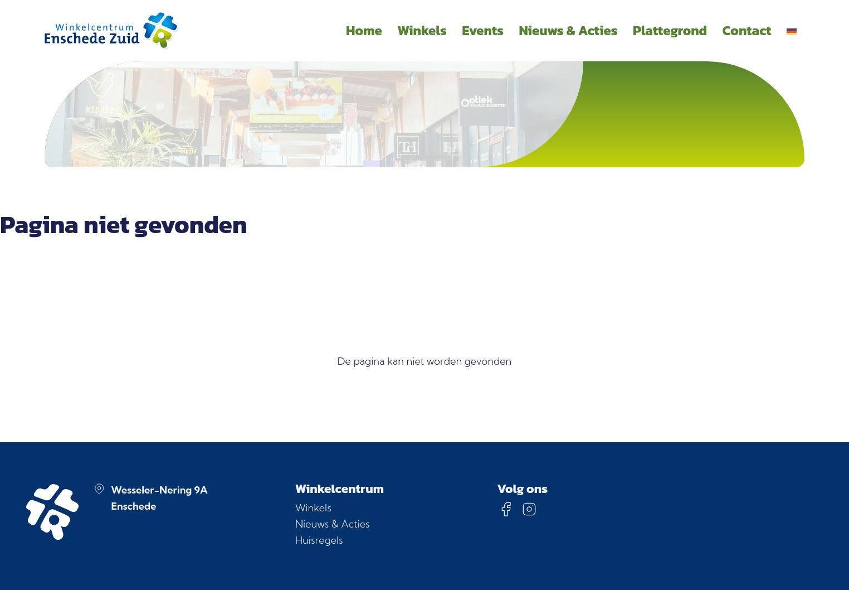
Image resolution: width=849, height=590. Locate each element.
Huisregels (319, 540)
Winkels (313, 507)
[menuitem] (791, 31)
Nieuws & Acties (332, 524)
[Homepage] (111, 30)
